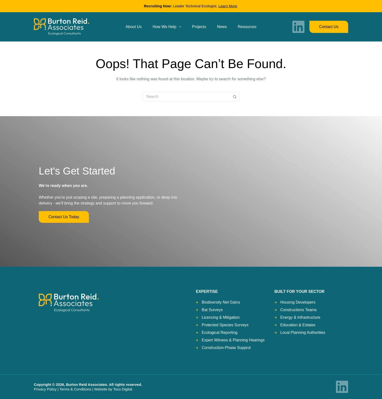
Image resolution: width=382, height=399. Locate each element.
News (222, 27)
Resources (247, 27)
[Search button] (235, 97)
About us (134, 27)
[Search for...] (186, 97)
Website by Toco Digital (113, 389)
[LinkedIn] (298, 27)
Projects (199, 27)
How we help (168, 27)
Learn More (227, 6)
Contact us (328, 27)
